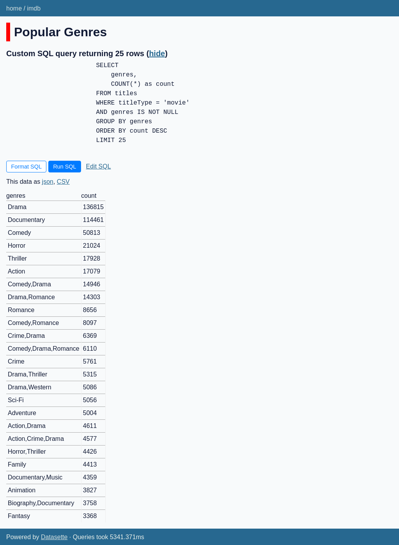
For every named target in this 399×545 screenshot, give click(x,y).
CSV (63, 181)
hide (157, 53)
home (14, 8)
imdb (34, 8)
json (47, 181)
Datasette (54, 537)
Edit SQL (98, 166)
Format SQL (26, 166)
